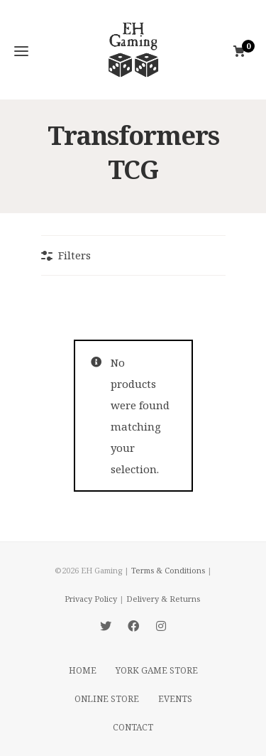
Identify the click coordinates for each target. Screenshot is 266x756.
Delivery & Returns (163, 598)
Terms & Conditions (168, 570)
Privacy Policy (91, 598)
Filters (74, 255)
